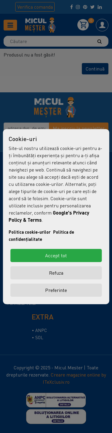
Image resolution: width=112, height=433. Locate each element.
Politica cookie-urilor (29, 232)
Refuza (56, 273)
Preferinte (56, 290)
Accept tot (56, 255)
